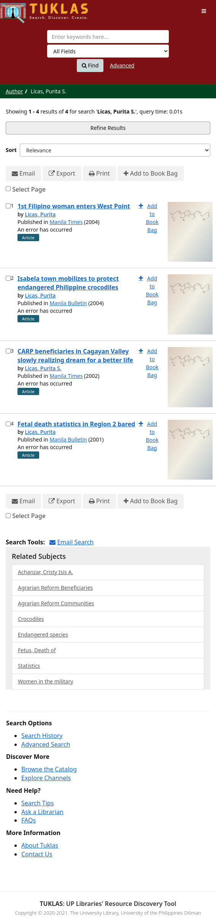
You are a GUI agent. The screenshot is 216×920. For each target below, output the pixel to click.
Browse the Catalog (49, 769)
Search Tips (37, 803)
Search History (42, 735)
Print (99, 173)
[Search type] (108, 51)
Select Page (29, 189)
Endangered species (43, 634)
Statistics (29, 665)
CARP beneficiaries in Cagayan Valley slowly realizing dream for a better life (75, 355)
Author (14, 91)
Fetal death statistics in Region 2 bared (76, 424)
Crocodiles (31, 618)
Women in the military (45, 681)
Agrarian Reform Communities (56, 603)
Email (23, 173)
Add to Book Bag (151, 173)
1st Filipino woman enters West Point (73, 206)
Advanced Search (45, 744)
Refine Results (108, 127)
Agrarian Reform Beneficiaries (55, 587)
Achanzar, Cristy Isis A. (45, 572)
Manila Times (66, 222)
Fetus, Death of (37, 650)
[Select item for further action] (8, 205)
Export (62, 173)
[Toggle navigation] (204, 11)
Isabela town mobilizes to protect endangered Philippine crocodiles (68, 282)
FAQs (28, 820)
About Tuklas (39, 845)
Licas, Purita (40, 214)
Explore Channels (46, 778)
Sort (11, 150)
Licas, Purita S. (43, 368)
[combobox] (108, 36)
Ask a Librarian (42, 812)
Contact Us (36, 854)
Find (90, 65)
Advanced (122, 65)
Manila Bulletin (68, 303)
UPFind (19, 10)
